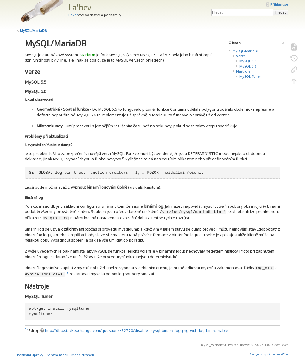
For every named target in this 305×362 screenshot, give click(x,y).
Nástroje (243, 71)
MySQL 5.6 (248, 66)
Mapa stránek (82, 354)
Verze (241, 56)
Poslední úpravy (30, 354)
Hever (73, 14)
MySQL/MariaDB (33, 30)
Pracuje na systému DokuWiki (268, 354)
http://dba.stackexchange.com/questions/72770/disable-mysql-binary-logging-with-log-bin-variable (136, 330)
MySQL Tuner (250, 76)
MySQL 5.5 (248, 61)
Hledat (280, 12)
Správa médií (57, 354)
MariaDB (87, 54)
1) (66, 272)
